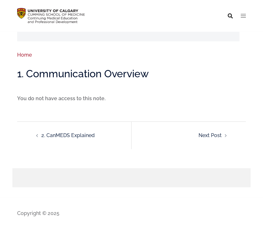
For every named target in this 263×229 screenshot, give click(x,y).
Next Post (210, 135)
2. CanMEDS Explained (68, 135)
